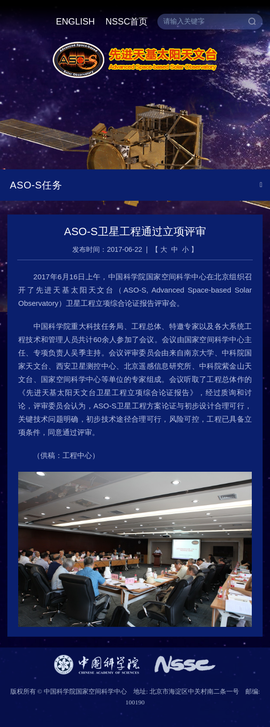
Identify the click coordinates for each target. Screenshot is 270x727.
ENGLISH (75, 22)
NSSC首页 (126, 22)
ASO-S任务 (36, 185)
